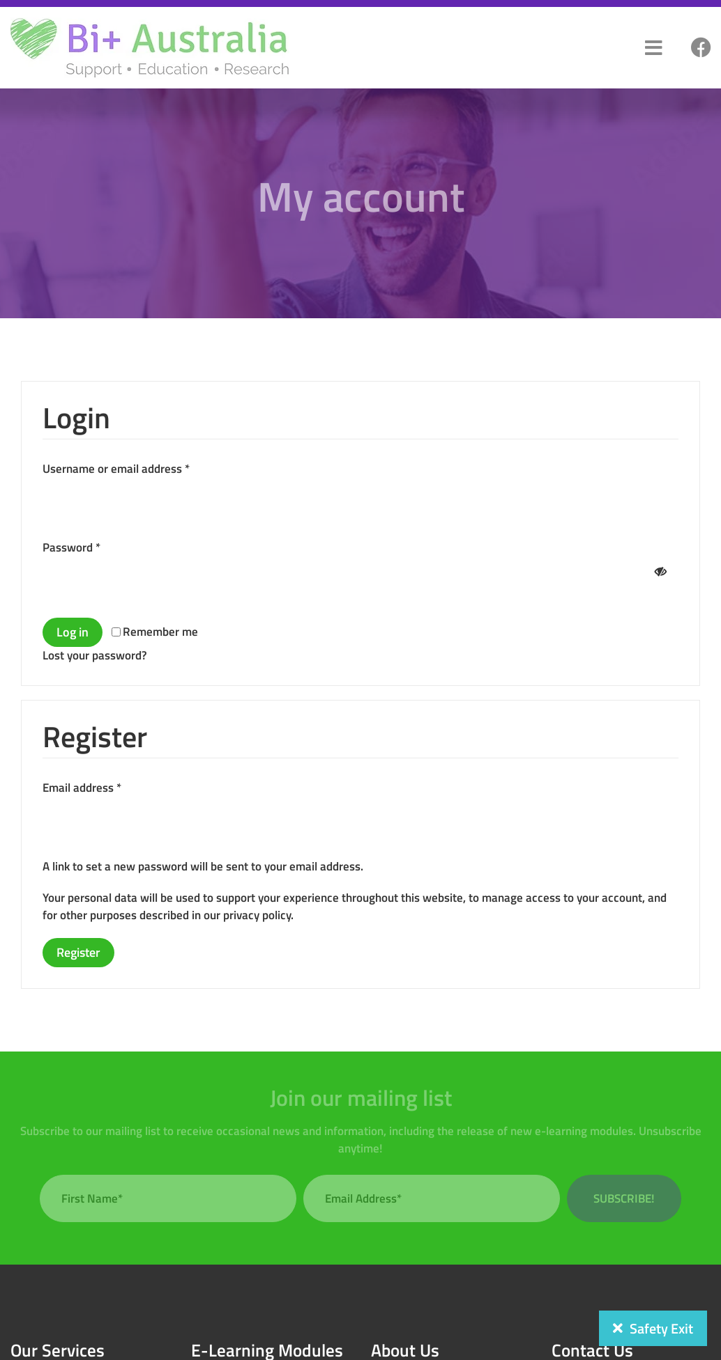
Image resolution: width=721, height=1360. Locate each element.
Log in (72, 632)
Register (78, 952)
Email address (82, 788)
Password (71, 547)
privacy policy (257, 915)
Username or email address (116, 469)
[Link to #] (701, 48)
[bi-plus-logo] (149, 23)
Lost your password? (95, 655)
